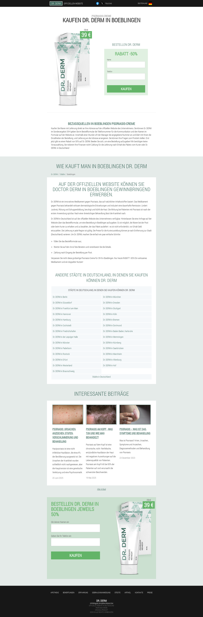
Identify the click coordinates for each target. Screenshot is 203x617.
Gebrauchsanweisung (101, 592)
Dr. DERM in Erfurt (60, 359)
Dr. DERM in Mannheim (112, 353)
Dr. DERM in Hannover (62, 314)
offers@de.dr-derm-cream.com (101, 603)
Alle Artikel (101, 489)
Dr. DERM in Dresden (111, 302)
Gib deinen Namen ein (60, 522)
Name (109, 60)
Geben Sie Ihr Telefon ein (61, 536)
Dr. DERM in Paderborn (62, 348)
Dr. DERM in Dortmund (112, 325)
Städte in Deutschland (101, 376)
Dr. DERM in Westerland (62, 365)
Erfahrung (83, 592)
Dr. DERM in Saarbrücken (113, 348)
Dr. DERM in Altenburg (112, 359)
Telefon (109, 71)
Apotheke (55, 592)
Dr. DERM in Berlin (60, 296)
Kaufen (126, 89)
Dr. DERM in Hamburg (62, 319)
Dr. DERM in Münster (61, 342)
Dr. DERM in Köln (110, 314)
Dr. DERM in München (112, 296)
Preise (150, 592)
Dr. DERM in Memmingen (113, 336)
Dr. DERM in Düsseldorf (62, 302)
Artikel (128, 592)
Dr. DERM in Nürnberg (112, 342)
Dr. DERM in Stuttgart (112, 308)
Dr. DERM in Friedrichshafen (64, 331)
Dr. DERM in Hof (109, 365)
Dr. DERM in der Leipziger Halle (65, 336)
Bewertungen (68, 592)
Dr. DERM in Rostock (61, 353)
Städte (117, 592)
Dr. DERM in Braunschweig (63, 371)
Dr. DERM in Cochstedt (62, 325)
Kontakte (139, 592)
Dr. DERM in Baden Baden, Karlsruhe (118, 331)
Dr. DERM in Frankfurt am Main (65, 308)
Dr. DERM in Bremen (111, 319)
